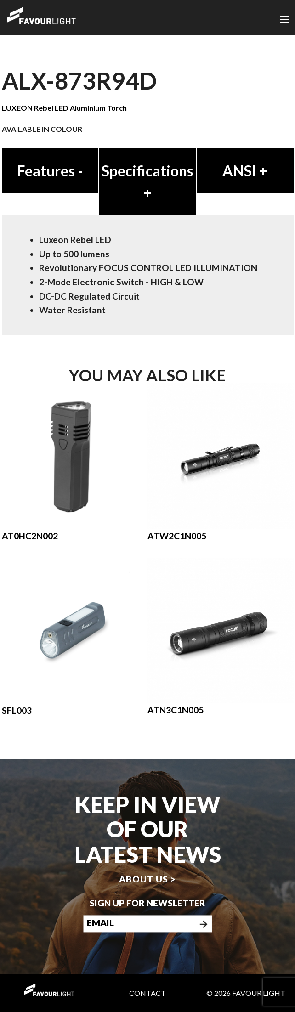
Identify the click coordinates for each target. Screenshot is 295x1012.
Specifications (147, 182)
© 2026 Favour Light (245, 993)
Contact (147, 993)
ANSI (244, 171)
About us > (147, 879)
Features (50, 171)
